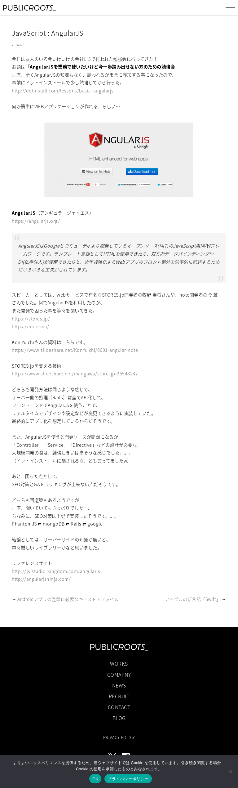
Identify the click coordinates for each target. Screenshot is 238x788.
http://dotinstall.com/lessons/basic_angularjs (63, 90)
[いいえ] (230, 771)
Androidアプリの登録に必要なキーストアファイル (68, 599)
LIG (87, 59)
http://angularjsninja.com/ (41, 578)
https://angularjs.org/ (36, 220)
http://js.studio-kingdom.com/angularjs (56, 571)
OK (95, 779)
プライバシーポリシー (128, 779)
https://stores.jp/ (31, 318)
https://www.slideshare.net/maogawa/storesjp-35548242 (75, 373)
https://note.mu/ (30, 326)
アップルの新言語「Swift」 (193, 599)
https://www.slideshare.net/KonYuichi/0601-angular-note (75, 350)
